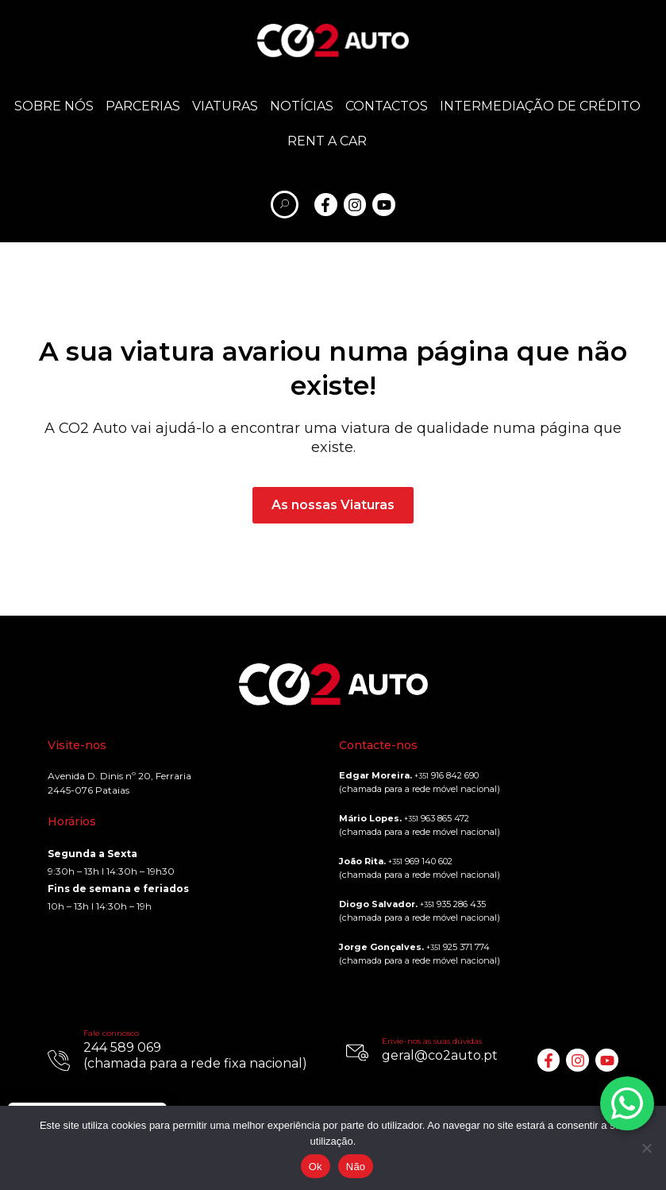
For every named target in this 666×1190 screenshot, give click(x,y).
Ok (315, 1167)
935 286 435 (453, 904)
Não (356, 1167)
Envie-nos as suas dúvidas (432, 1041)
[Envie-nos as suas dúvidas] (357, 1052)
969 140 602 (420, 861)
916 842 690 (446, 775)
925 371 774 (458, 946)
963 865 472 (436, 818)
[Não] (646, 1148)
